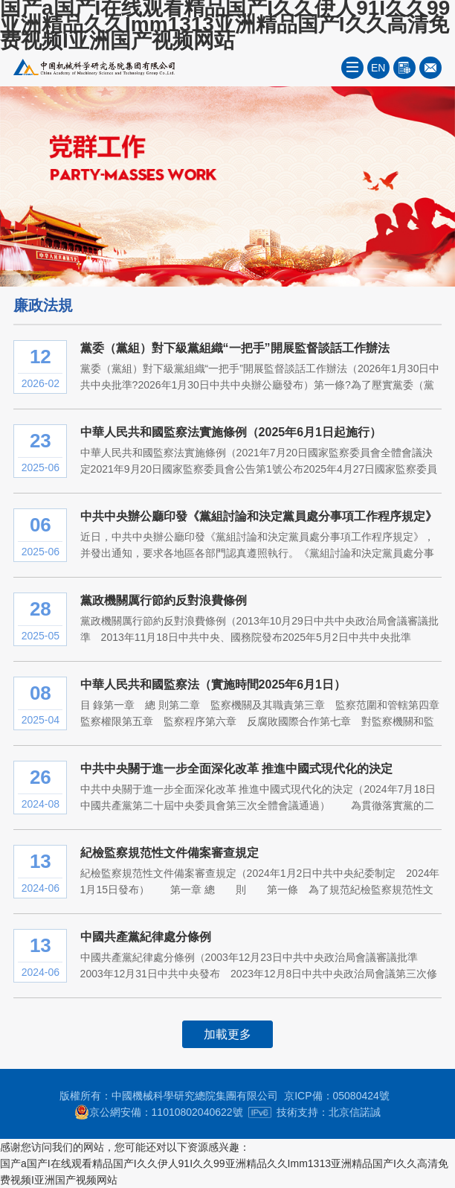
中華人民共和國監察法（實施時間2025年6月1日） (213, 684)
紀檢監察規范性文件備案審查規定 (169, 852)
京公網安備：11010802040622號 (158, 1112)
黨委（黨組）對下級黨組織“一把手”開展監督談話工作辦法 (235, 348)
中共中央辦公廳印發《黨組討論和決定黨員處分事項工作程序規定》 (258, 516)
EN (378, 68)
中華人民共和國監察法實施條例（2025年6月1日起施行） (230, 432)
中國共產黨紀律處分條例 (145, 936)
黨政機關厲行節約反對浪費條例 (163, 600)
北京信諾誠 (355, 1112)
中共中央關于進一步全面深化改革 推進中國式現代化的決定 (236, 768)
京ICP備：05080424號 (337, 1096)
